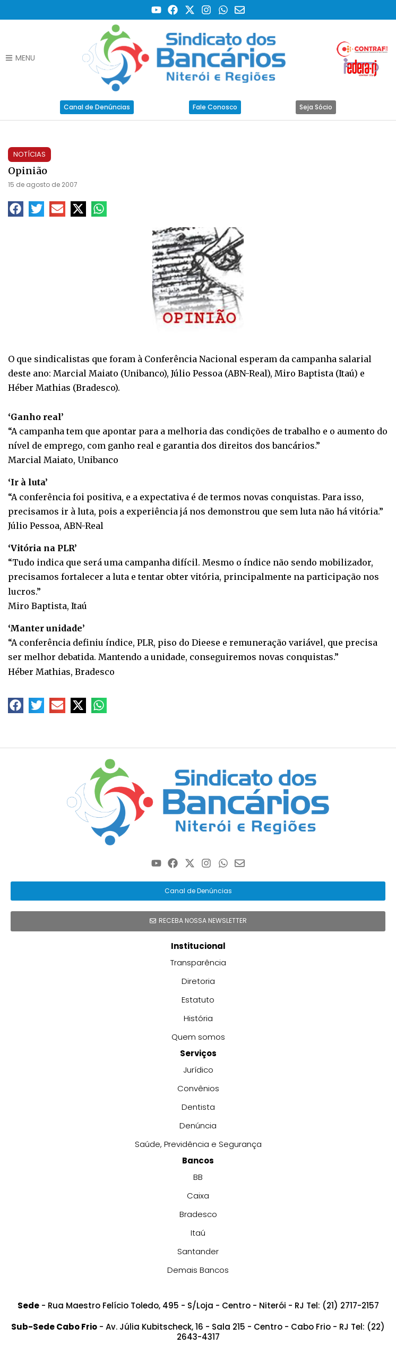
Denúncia (198, 1125)
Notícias (29, 154)
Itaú (198, 1232)
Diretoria (198, 981)
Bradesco (198, 1214)
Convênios (198, 1088)
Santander (198, 1251)
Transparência (198, 962)
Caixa (198, 1195)
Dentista (198, 1106)
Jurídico (198, 1069)
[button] (15, 209)
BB (198, 1177)
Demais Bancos (198, 1269)
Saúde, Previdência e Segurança (198, 1144)
